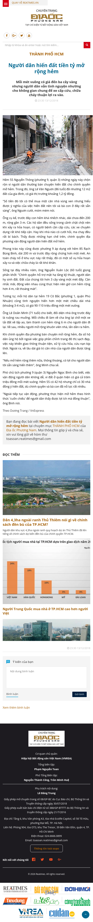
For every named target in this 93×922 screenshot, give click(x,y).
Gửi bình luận (79, 695)
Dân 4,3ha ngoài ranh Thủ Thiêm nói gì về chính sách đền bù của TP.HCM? (45, 522)
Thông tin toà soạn (46, 848)
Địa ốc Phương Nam (21, 430)
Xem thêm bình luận (16, 707)
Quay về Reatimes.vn (25, 2)
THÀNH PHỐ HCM (46, 54)
